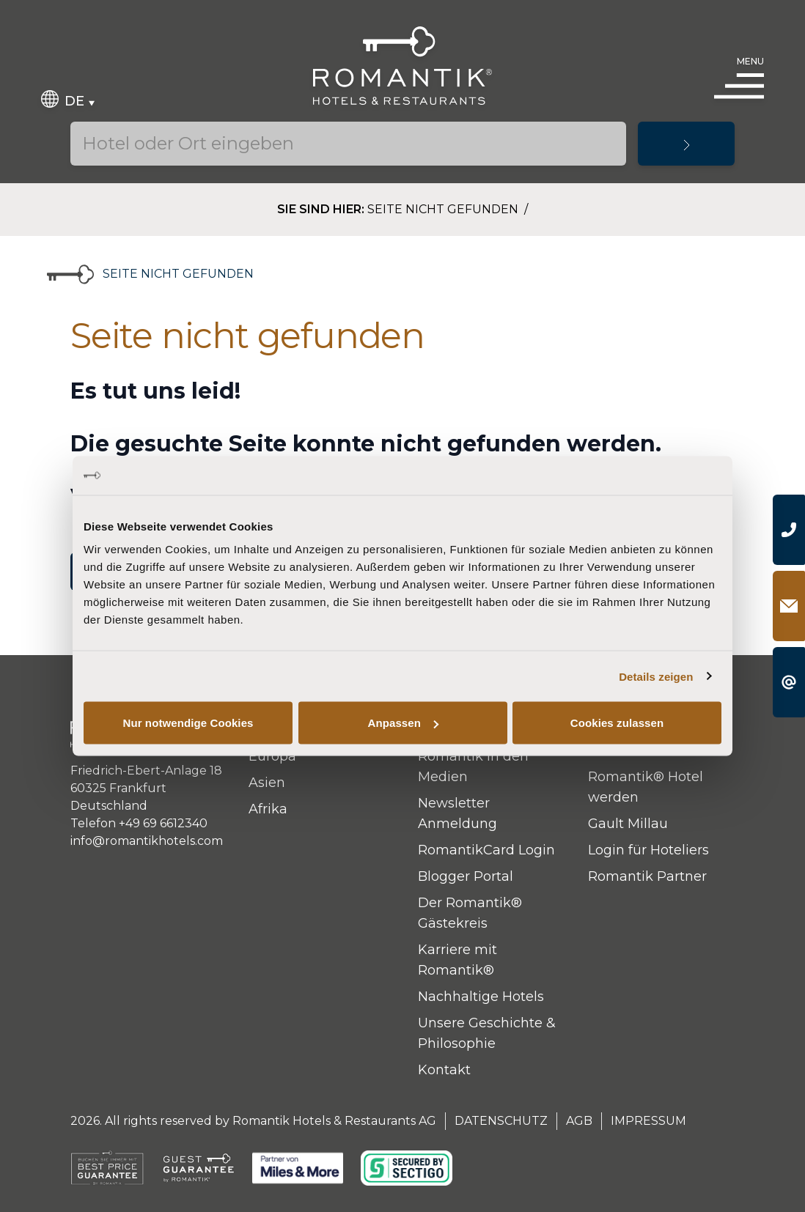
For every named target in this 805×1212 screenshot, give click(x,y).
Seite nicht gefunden (444, 209)
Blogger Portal (465, 876)
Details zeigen (656, 676)
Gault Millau (628, 824)
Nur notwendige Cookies (187, 723)
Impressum (648, 1121)
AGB (579, 1121)
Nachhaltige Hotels (481, 997)
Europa (272, 756)
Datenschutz (501, 1121)
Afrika (268, 809)
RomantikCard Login (486, 850)
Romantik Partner (647, 876)
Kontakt (444, 1070)
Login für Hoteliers (648, 850)
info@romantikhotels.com (146, 841)
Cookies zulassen (617, 723)
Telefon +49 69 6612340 (138, 823)
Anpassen (403, 723)
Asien (267, 783)
